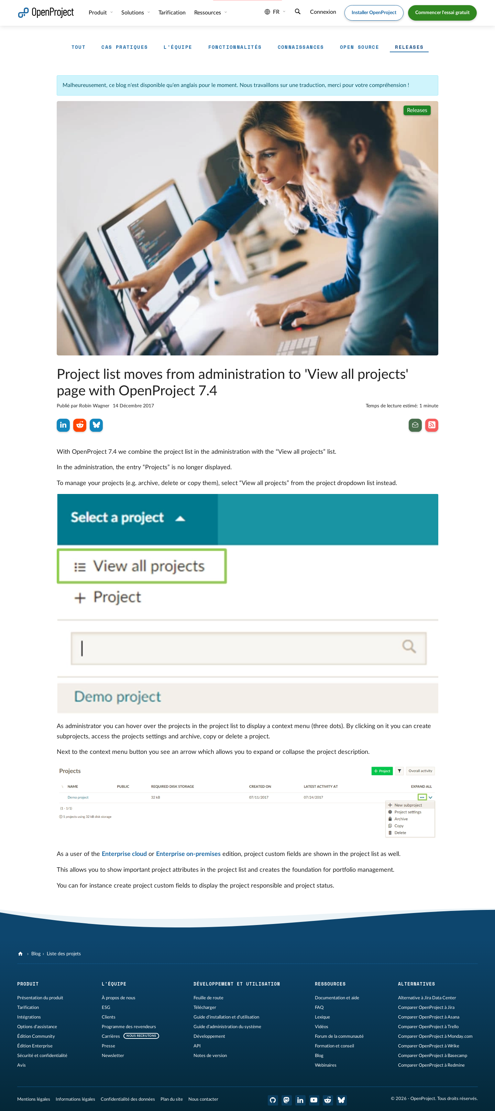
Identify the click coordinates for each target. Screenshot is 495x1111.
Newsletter (113, 1056)
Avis (21, 1065)
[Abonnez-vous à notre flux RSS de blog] (431, 425)
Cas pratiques (124, 47)
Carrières (111, 1036)
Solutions (133, 12)
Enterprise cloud (124, 854)
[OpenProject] (21, 954)
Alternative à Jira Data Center (427, 998)
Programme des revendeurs (129, 1027)
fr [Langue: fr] (272, 12)
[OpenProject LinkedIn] (300, 1100)
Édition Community (36, 1036)
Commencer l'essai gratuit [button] (442, 12)
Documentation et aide (337, 998)
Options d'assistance (37, 1027)
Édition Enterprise (35, 1046)
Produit (98, 12)
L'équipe (178, 47)
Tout (79, 47)
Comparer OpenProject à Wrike (428, 1046)
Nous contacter (203, 1099)
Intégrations (29, 1017)
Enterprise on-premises (188, 854)
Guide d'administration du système (227, 1027)
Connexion (323, 12)
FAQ (319, 1007)
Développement (209, 1036)
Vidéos (321, 1027)
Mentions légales (33, 1099)
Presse (108, 1046)
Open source (359, 47)
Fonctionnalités (235, 47)
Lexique (322, 1017)
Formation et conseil (334, 1046)
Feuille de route (208, 998)
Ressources (208, 12)
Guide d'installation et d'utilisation (226, 1017)
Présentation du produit (40, 998)
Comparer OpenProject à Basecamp (432, 1056)
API (197, 1046)
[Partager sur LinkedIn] (63, 425)
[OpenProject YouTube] (314, 1100)
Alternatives (416, 983)
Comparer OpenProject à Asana (428, 1017)
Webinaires (326, 1065)
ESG (106, 1007)
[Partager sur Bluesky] (96, 425)
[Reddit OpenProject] (328, 1100)
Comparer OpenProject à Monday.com (435, 1036)
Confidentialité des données (128, 1099)
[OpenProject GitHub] (273, 1100)
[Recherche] (297, 12)
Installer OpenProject (374, 12)
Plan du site (172, 1099)
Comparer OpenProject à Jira (426, 1007)
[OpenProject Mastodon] (287, 1100)
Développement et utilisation (237, 983)
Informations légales (75, 1099)
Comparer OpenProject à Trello (428, 1027)
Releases (409, 47)
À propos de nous (118, 998)
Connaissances (301, 47)
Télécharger (205, 1007)
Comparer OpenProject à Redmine (431, 1065)
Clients (109, 1017)
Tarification (172, 12)
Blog (36, 954)
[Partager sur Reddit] (79, 425)
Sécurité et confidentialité (42, 1056)
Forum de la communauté (339, 1036)
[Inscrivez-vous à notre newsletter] (415, 425)
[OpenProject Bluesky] (342, 1100)
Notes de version (210, 1056)
